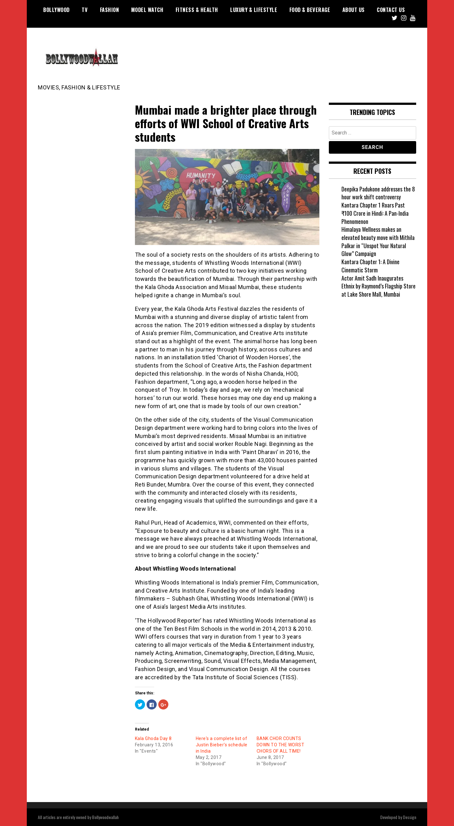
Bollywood (56, 10)
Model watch (147, 10)
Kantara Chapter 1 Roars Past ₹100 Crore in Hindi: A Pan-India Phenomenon (375, 213)
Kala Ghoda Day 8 (153, 738)
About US (353, 10)
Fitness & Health (197, 10)
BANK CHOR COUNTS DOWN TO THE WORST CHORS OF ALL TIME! (281, 745)
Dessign (409, 817)
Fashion (109, 10)
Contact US (391, 10)
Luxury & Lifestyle (253, 10)
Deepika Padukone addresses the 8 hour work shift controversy (378, 193)
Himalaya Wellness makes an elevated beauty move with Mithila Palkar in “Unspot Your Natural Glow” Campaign (378, 241)
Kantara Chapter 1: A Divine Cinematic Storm (370, 266)
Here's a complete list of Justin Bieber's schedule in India (221, 745)
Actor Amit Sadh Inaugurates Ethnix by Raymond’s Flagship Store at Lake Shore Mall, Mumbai (378, 286)
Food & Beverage (309, 10)
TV (85, 10)
